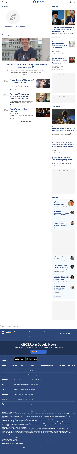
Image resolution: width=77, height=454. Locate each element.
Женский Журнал (37, 404)
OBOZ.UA (69, 413)
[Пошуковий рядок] (74, 2)
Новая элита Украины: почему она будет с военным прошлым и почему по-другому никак (61, 223)
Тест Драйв (17, 384)
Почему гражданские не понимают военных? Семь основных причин (61, 277)
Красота (26, 404)
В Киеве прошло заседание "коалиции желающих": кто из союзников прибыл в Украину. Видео (62, 159)
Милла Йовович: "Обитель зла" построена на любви (22, 81)
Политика (14, 365)
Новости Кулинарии (30, 389)
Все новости (71, 365)
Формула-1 (36, 374)
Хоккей (27, 374)
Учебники (19, 379)
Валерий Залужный (58, 217)
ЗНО (36, 379)
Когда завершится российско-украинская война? (59, 202)
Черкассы (36, 370)
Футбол (16, 374)
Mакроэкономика (29, 394)
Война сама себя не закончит (59, 257)
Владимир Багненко (58, 281)
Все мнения (57, 296)
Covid (33, 399)
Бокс (31, 374)
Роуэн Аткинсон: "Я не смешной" (18, 110)
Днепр (31, 370)
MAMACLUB (27, 399)
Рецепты (16, 389)
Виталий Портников (58, 206)
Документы (32, 336)
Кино (24, 74)
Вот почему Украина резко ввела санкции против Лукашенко (60, 288)
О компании (17, 331)
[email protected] (19, 443)
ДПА (32, 379)
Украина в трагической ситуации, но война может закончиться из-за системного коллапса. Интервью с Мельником (63, 129)
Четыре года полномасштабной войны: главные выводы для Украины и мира (61, 213)
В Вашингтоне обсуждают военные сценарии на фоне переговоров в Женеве (63, 34)
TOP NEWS (56, 106)
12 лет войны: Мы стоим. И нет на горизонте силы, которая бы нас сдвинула (61, 267)
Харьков (20, 370)
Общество (62, 365)
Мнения (55, 197)
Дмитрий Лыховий (58, 261)
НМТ (39, 379)
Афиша (16, 404)
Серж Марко (56, 271)
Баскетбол (21, 374)
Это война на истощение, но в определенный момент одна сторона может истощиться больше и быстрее (63, 134)
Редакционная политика (50, 336)
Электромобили (25, 384)
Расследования (44, 365)
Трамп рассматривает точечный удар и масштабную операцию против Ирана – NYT (63, 29)
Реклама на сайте (18, 336)
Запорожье (25, 370)
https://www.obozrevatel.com (52, 411)
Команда (31, 331)
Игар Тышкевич (57, 292)
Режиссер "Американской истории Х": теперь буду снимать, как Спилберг (20, 96)
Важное (55, 7)
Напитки (22, 389)
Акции (31, 384)
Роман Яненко (57, 227)
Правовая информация (49, 331)
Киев (15, 370)
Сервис (36, 384)
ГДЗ (15, 379)
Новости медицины (19, 399)
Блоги (51, 365)
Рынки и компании (18, 394)
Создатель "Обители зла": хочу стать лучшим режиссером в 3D (26, 65)
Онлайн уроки (26, 379)
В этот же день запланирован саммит (61, 163)
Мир (22, 365)
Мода (31, 404)
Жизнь (32, 365)
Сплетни (21, 404)
